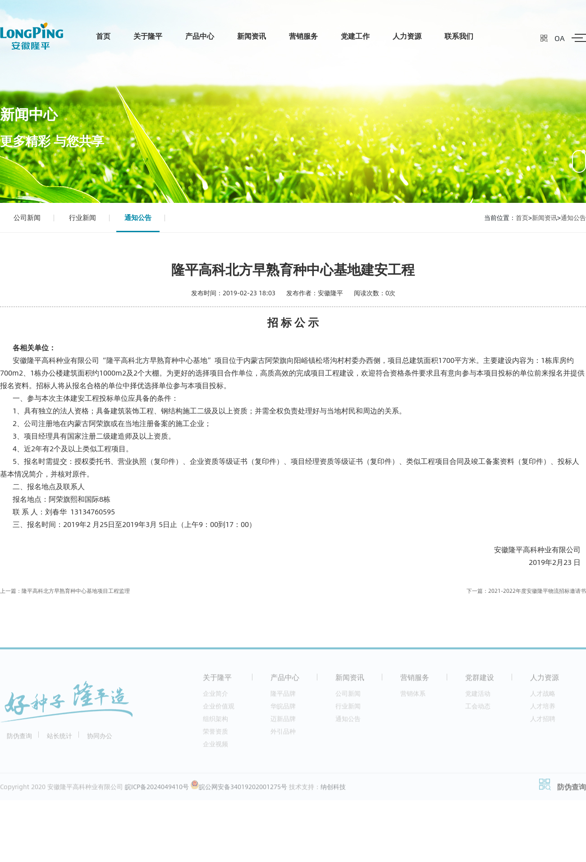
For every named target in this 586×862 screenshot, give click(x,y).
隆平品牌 (283, 696)
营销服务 (303, 36)
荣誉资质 (215, 733)
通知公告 (137, 217)
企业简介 (215, 696)
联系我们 (458, 36)
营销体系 (413, 696)
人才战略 (542, 696)
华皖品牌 (283, 708)
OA (559, 38)
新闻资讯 (251, 36)
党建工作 (355, 36)
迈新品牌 (283, 721)
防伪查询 (19, 738)
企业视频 (215, 746)
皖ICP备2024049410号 (157, 789)
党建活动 (477, 696)
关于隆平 (147, 36)
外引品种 (283, 733)
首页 (103, 36)
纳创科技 (333, 789)
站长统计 (59, 738)
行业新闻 (82, 217)
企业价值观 (218, 708)
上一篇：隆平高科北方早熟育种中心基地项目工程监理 (65, 591)
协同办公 (99, 738)
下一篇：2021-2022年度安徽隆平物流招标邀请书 (526, 591)
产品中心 (199, 36)
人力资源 (407, 36)
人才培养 (542, 708)
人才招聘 (542, 721)
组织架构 (215, 721)
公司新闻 (27, 217)
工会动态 (477, 708)
